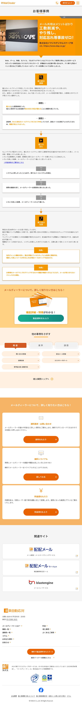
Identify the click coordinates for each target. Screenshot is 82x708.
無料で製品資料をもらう (41, 651)
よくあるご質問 (48, 632)
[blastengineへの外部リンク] (41, 584)
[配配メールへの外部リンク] (41, 551)
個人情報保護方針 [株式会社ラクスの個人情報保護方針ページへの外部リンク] (41, 696)
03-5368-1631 (11, 619)
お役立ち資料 (7, 639)
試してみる (41, 477)
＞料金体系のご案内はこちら (14, 162)
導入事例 (45, 629)
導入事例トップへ (41, 378)
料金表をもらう (40, 512)
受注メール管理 (61, 354)
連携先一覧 (6, 632)
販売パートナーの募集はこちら (41, 658)
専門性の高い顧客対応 (21, 367)
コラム (4, 636)
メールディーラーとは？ (11, 626)
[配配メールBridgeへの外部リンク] (41, 567)
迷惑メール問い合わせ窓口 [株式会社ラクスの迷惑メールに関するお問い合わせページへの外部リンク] (57, 696)
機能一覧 (5, 629)
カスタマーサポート (61, 360)
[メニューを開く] (78, 3)
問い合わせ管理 (21, 354)
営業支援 (21, 360)
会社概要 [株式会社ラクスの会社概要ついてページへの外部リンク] (14, 696)
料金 (44, 626)
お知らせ (5, 642)
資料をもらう (67, 3)
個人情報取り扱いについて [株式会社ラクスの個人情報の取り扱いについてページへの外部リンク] (26, 696)
